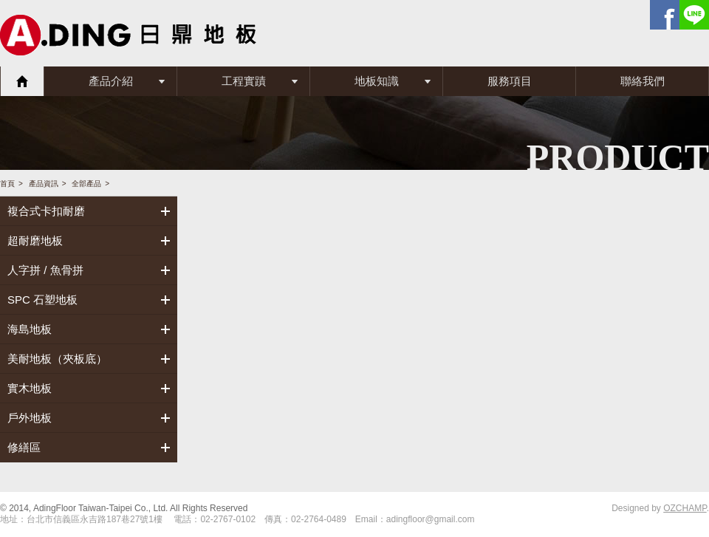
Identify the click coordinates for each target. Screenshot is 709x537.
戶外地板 (29, 417)
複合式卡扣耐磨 (46, 211)
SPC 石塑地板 (42, 299)
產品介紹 (111, 81)
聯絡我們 (642, 81)
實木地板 (29, 388)
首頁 (22, 81)
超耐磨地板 (35, 240)
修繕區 (24, 447)
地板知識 (376, 81)
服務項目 (509, 81)
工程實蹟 (244, 81)
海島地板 (29, 329)
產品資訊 (43, 183)
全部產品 (86, 183)
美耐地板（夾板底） (57, 358)
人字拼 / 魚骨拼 (45, 270)
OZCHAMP (684, 508)
